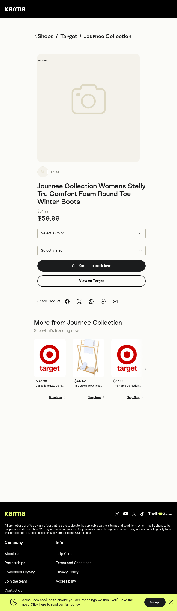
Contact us (13, 590)
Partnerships (15, 563)
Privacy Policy (67, 572)
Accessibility (66, 581)
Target (56, 172)
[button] (91, 233)
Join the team (16, 581)
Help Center (65, 554)
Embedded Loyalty (20, 572)
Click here (38, 605)
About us (12, 554)
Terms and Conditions (73, 563)
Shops (43, 36)
